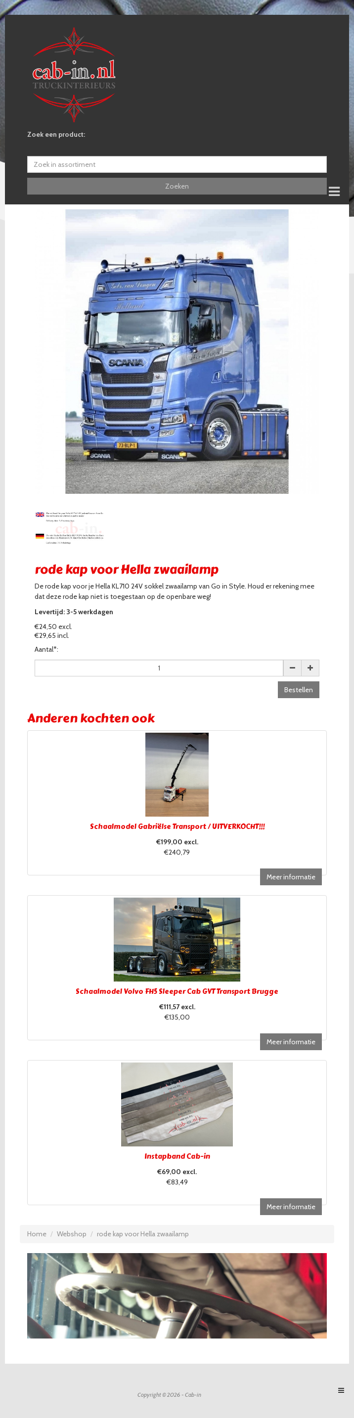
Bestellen (298, 689)
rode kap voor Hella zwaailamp (143, 1233)
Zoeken (177, 186)
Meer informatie (290, 876)
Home (36, 1233)
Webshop (72, 1233)
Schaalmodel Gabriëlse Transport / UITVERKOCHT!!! (177, 827)
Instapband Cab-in (177, 1156)
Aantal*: (46, 649)
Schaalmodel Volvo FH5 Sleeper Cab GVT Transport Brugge (177, 991)
